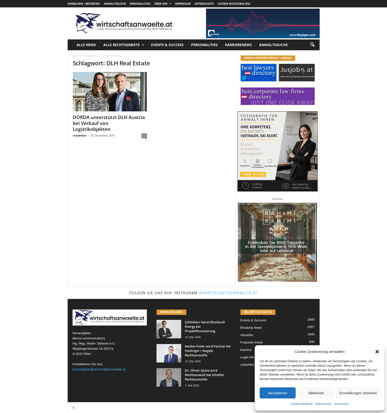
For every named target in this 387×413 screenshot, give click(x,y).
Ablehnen (316, 393)
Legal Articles (249, 357)
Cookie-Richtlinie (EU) (234, 3)
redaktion (79, 135)
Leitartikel (247, 364)
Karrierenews (238, 44)
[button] (377, 351)
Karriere (246, 350)
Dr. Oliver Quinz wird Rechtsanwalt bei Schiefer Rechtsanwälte (204, 374)
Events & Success (167, 44)
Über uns (162, 3)
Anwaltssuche (115, 3)
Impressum (341, 404)
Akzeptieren (277, 393)
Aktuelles (246, 335)
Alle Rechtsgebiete (123, 44)
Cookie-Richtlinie (301, 404)
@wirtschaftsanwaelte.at (228, 292)
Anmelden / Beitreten (84, 3)
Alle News (86, 44)
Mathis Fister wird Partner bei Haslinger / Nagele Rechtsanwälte (208, 350)
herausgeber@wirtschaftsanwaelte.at (99, 369)
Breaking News (251, 327)
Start (75, 55)
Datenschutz (323, 404)
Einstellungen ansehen (358, 393)
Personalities (140, 3)
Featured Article (251, 342)
